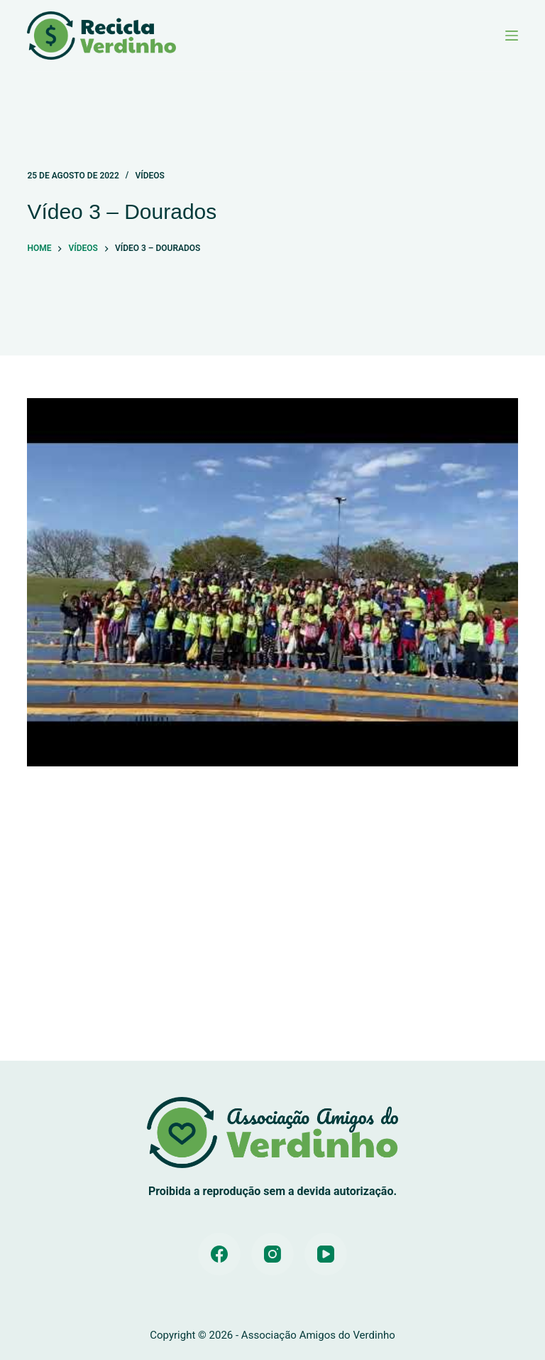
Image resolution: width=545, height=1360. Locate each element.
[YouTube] (325, 1254)
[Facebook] (219, 1254)
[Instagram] (272, 1254)
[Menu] (511, 35)
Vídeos (149, 176)
